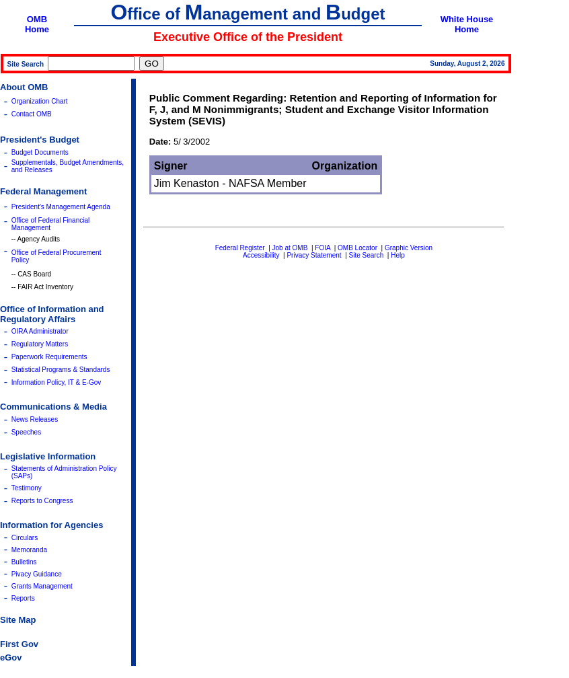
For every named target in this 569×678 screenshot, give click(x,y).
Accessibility (261, 255)
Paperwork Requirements (49, 357)
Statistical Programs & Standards (60, 369)
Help (398, 255)
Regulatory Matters (39, 344)
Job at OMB (290, 248)
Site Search (366, 255)
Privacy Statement (314, 255)
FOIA (322, 248)
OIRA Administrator (40, 331)
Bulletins (24, 562)
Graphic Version (408, 248)
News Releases (34, 419)
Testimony (26, 488)
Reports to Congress (42, 500)
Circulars (24, 537)
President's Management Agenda (60, 207)
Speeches (26, 432)
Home (37, 29)
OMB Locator (357, 248)
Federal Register (240, 248)
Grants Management (42, 586)
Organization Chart (39, 101)
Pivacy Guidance (36, 574)
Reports (23, 598)
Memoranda (29, 550)
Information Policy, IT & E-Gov (56, 382)
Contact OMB (31, 114)
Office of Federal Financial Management (50, 224)
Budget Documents (40, 152)
